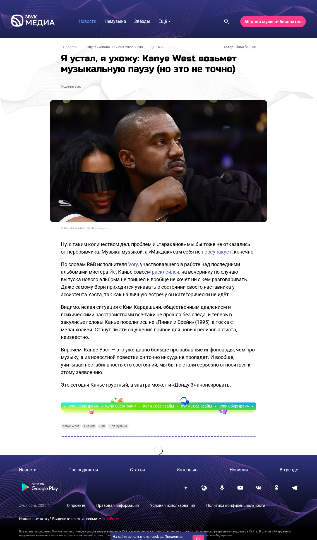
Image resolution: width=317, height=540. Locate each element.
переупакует (217, 252)
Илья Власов (246, 47)
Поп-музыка (118, 426)
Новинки (239, 469)
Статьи (137, 469)
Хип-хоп (89, 426)
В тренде (289, 469)
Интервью (187, 469)
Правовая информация (117, 505)
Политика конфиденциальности (235, 505)
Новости (70, 47)
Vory (133, 264)
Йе (112, 272)
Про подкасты (83, 469)
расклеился (165, 272)
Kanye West (71, 426)
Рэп (102, 426)
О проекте (76, 505)
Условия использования (172, 505)
